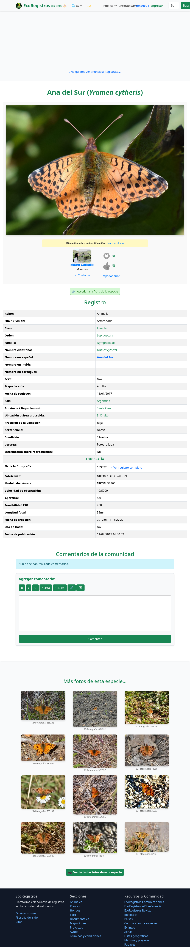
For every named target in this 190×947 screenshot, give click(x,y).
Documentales (79, 919)
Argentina (103, 401)
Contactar (82, 275)
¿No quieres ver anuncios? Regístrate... (95, 72)
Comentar (95, 639)
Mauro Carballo (82, 265)
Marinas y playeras (136, 940)
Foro (73, 915)
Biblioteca (130, 915)
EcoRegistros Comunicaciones (144, 902)
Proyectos (76, 927)
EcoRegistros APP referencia (142, 906)
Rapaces (129, 944)
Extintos (129, 927)
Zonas (128, 932)
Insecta (102, 328)
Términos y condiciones (85, 936)
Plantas (75, 906)
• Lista (46, 588)
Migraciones (78, 923)
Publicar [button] (108, 6)
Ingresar (157, 6)
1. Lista (60, 588)
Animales (76, 902)
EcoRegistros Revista (138, 910)
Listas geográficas (136, 936)
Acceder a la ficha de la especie (95, 291)
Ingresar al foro (115, 243)
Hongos (75, 910)
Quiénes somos (26, 913)
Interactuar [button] (126, 6)
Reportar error (109, 276)
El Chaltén (103, 415)
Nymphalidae (106, 343)
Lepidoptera (105, 335)
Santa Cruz (104, 408)
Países (128, 919)
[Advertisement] (95, 40)
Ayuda (74, 932)
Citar (19, 922)
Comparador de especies (140, 923)
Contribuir (142, 6)
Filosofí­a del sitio (27, 918)
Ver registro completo (126, 468)
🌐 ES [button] (75, 6)
